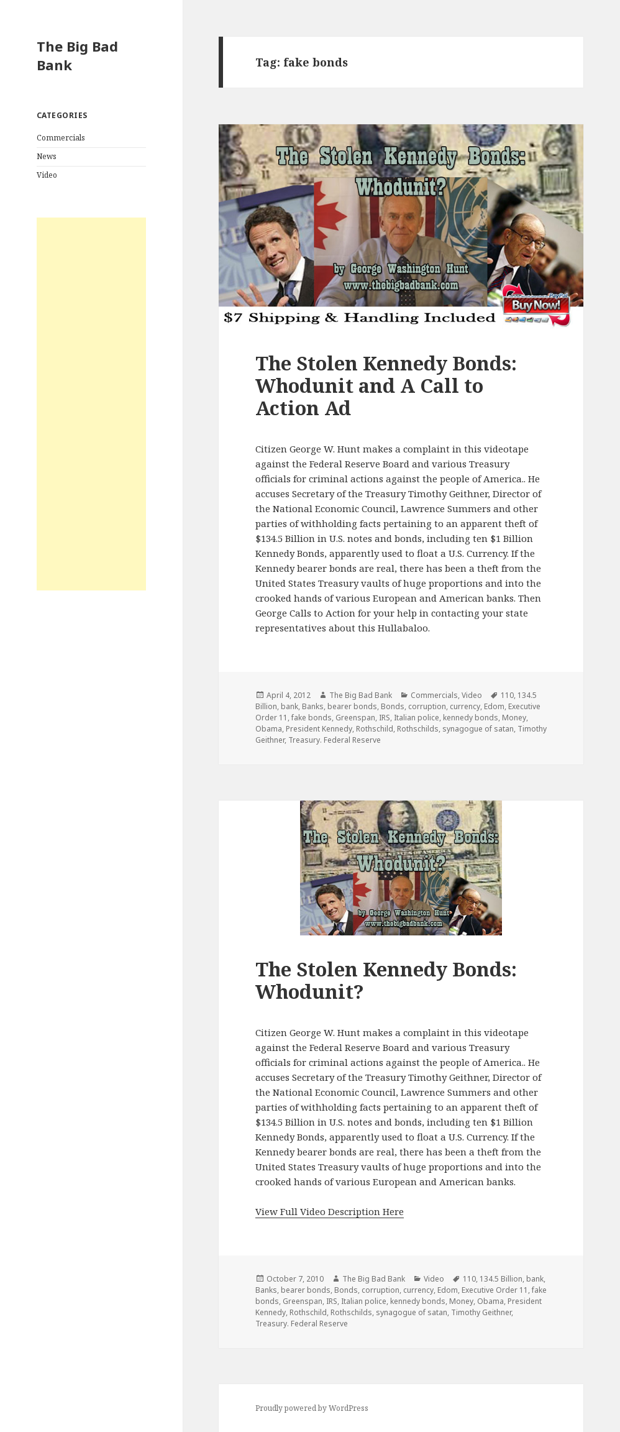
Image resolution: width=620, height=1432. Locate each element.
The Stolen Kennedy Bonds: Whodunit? (386, 980)
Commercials (61, 137)
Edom (494, 706)
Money (514, 717)
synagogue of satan (478, 728)
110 (507, 695)
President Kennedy (319, 728)
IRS (384, 717)
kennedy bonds (470, 717)
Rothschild (374, 728)
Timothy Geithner (481, 1312)
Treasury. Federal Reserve (334, 740)
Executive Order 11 (495, 1290)
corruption (427, 706)
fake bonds (311, 717)
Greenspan (355, 717)
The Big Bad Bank (77, 55)
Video (47, 175)
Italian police (416, 717)
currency (465, 706)
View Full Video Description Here (329, 1211)
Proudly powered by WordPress (311, 1408)
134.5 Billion (501, 1279)
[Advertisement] (91, 404)
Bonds (392, 706)
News (47, 156)
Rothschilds (418, 728)
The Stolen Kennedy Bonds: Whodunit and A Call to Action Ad (386, 385)
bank (289, 706)
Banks (313, 706)
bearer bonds (352, 706)
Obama (268, 728)
